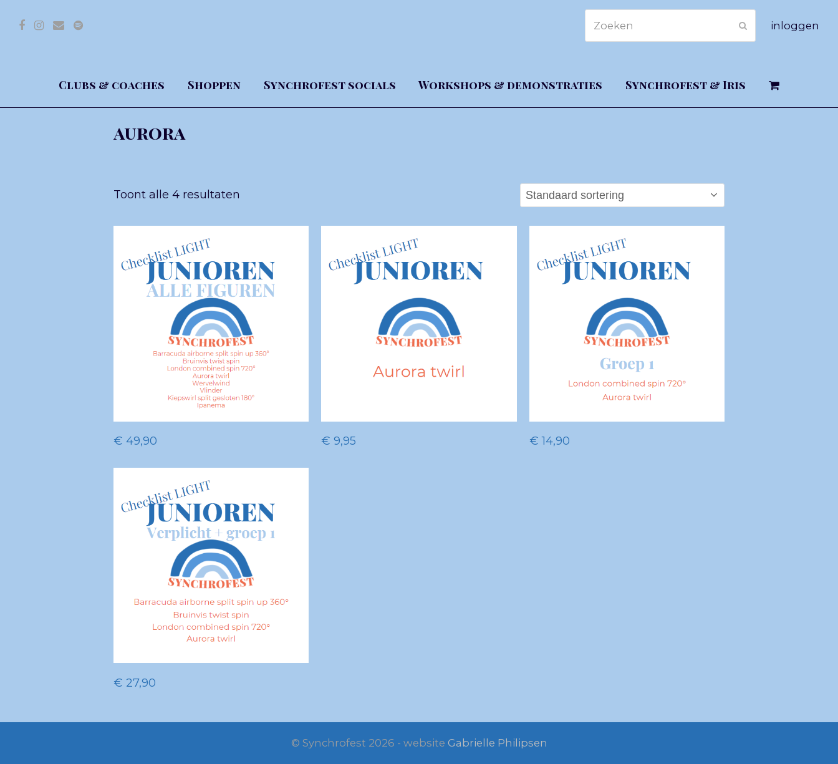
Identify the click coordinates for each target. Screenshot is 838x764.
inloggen (795, 25)
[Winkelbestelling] (622, 195)
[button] (774, 85)
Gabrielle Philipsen (497, 743)
